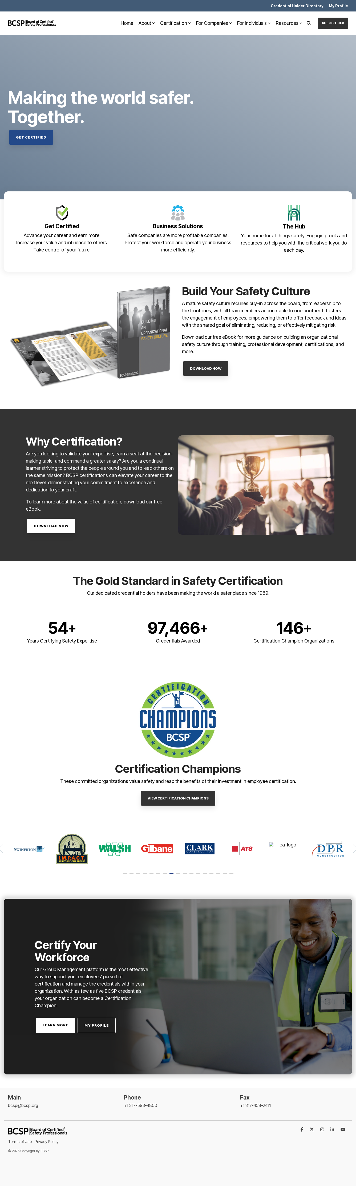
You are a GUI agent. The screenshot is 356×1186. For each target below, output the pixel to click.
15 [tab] (218, 876)
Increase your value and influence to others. (62, 242)
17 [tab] (232, 876)
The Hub (294, 226)
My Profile (96, 1025)
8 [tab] (172, 876)
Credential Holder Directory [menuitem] (297, 5)
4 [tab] (145, 876)
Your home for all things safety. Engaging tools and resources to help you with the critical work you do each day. (294, 243)
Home (127, 23)
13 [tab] (205, 876)
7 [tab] (165, 876)
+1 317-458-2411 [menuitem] (255, 1105)
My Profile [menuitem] (338, 5)
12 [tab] (198, 876)
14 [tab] (212, 876)
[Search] (309, 23)
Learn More (55, 1025)
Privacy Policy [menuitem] (46, 1141)
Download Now (205, 368)
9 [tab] (178, 876)
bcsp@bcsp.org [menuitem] (23, 1105)
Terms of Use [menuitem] (20, 1141)
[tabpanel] (29, 848)
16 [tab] (225, 876)
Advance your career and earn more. (62, 235)
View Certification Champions (178, 798)
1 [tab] (125, 876)
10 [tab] (185, 876)
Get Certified (333, 23)
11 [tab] (192, 876)
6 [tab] (158, 876)
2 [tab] (132, 876)
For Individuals (253, 23)
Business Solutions (178, 226)
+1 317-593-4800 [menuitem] (140, 1105)
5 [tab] (152, 876)
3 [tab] (138, 876)
